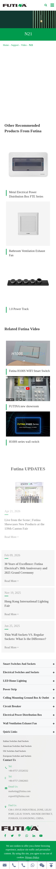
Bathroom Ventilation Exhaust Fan (27, 253)
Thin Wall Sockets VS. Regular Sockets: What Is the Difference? (25, 639)
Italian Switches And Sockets (16, 743)
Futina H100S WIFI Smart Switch (29, 370)
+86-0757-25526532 (20, 770)
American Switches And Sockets (17, 748)
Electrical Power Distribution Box (22, 714)
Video (24, 45)
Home (6, 45)
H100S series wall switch (24, 441)
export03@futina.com (20, 796)
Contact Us (9, 759)
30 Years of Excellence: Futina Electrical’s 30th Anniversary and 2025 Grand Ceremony (25, 570)
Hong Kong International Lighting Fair (26, 605)
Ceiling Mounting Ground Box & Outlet (26, 697)
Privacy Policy (32, 857)
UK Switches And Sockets (14, 753)
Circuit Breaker (12, 706)
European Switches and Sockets (17, 758)
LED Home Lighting (15, 680)
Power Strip (10, 689)
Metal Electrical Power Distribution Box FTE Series (26, 194)
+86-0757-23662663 (20, 780)
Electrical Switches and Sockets (21, 672)
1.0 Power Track (19, 309)
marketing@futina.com (21, 791)
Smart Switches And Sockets (19, 663)
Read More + (11, 583)
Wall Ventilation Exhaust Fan (20, 723)
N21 (31, 45)
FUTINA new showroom (24, 406)
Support (15, 45)
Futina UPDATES (28, 470)
